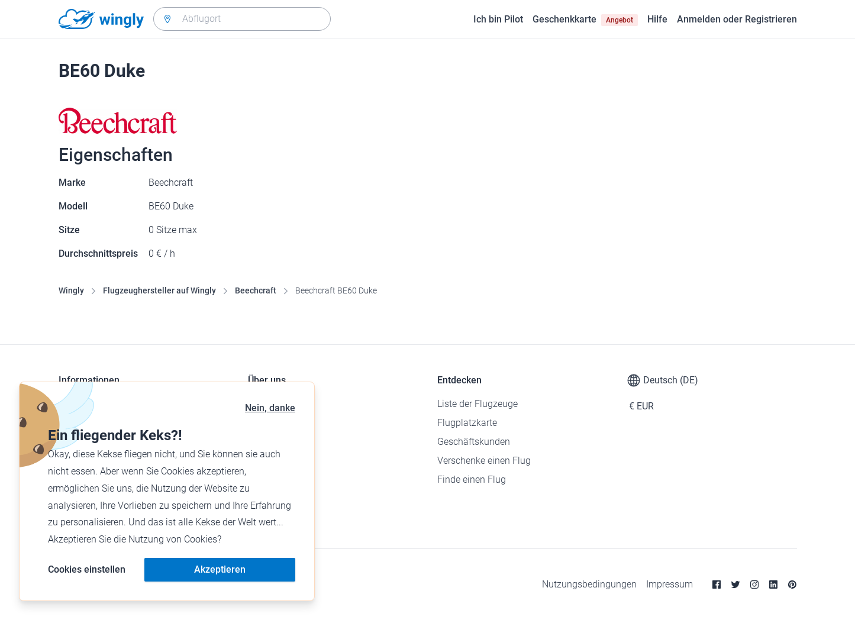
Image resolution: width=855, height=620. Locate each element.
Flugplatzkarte (467, 422)
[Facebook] (716, 584)
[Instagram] (754, 584)
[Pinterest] (792, 584)
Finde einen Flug (471, 479)
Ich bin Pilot (498, 19)
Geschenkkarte (585, 19)
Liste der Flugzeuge (477, 403)
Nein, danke (270, 408)
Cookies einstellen (86, 569)
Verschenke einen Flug (484, 460)
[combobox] (242, 19)
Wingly (71, 290)
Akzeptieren (220, 569)
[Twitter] (735, 584)
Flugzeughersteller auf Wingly (159, 290)
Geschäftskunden (473, 441)
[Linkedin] (773, 584)
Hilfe (657, 19)
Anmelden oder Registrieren (737, 19)
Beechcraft (255, 290)
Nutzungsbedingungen (589, 584)
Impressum (669, 584)
